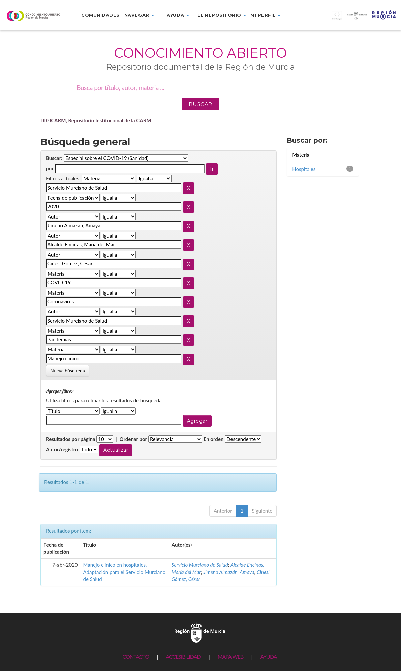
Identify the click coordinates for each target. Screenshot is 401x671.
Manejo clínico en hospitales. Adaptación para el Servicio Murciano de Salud (124, 572)
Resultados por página (70, 439)
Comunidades (100, 15)
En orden (214, 439)
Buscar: (54, 158)
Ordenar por (133, 439)
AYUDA (268, 656)
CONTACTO (135, 656)
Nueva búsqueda (67, 370)
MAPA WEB (231, 656)
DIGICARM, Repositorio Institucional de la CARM (95, 120)
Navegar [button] (139, 15)
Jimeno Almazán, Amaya (228, 572)
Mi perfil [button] (265, 15)
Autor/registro (62, 449)
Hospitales (303, 169)
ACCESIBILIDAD (183, 656)
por (50, 168)
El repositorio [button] (221, 15)
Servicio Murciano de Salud (200, 565)
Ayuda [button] (178, 15)
